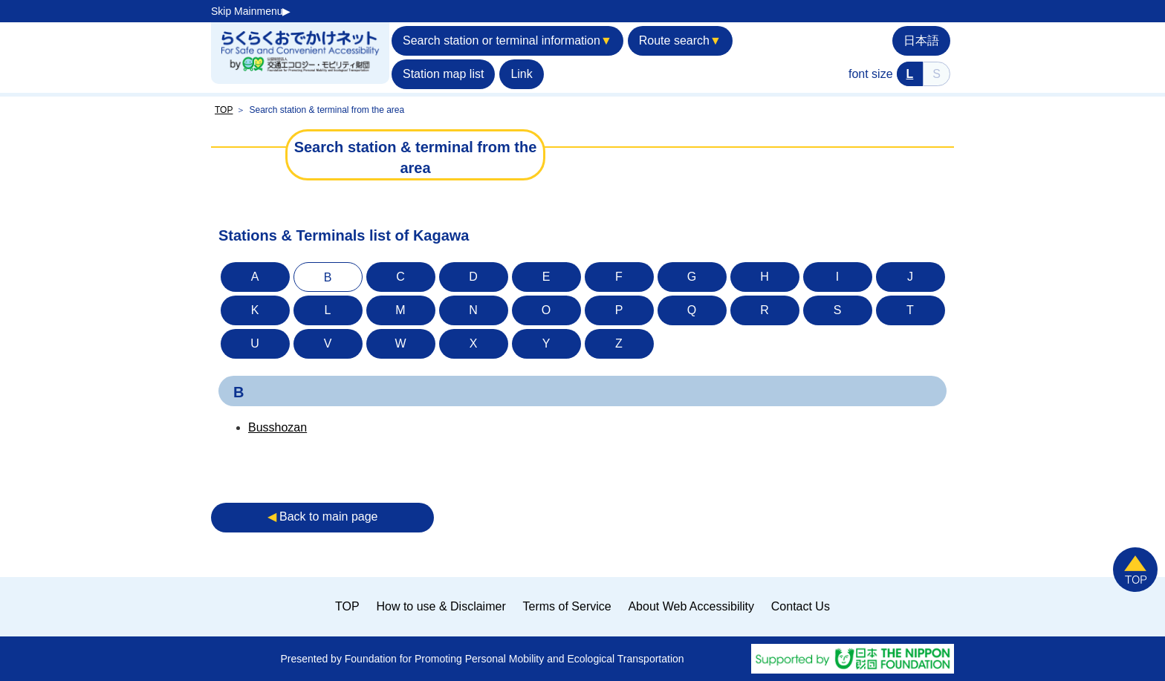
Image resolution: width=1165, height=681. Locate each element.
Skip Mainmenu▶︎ (251, 11)
